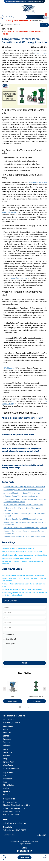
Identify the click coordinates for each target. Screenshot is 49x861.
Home (5, 729)
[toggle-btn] (40, 17)
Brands (6, 736)
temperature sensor (9, 212)
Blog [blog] (10, 29)
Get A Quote (24, 857)
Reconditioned (11, 639)
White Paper (8, 765)
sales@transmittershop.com (16, 1)
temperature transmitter (18, 278)
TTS (4, 775)
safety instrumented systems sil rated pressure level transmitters (24, 555)
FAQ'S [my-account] (40, 1)
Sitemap (6, 755)
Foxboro (6, 788)
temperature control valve (38, 182)
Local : (11, 811)
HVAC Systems (9, 368)
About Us (7, 732)
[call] (4, 857)
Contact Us (7, 752)
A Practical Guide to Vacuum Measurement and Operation (22, 589)
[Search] (20, 25)
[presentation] (14, 651)
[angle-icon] (4, 689)
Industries (7, 745)
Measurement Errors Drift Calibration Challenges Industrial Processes (22, 562)
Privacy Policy (8, 762)
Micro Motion (8, 785)
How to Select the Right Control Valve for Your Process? (23, 505)
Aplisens (6, 791)
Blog (5, 759)
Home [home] (4, 29)
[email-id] (45, 17)
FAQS (5, 749)
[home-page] (28, 9)
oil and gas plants (40, 53)
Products (7, 739)
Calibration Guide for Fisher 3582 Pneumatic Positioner (23, 519)
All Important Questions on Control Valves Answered (22, 493)
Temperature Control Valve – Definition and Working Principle (25, 528)
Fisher (5, 794)
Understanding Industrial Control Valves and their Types (23, 490)
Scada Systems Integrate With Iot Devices (16, 558)
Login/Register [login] (32, 1)
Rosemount (8, 779)
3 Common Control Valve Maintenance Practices (21, 496)
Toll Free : (14, 808)
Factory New (10, 634)
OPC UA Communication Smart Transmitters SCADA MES (22, 552)
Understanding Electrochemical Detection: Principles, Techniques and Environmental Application (24, 593)
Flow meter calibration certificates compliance (18, 549)
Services (6, 742)
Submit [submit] (24, 663)
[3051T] (12, 689)
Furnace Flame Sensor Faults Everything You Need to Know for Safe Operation (24, 579)
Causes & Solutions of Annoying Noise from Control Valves (24, 487)
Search (44, 25)
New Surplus (10, 644)
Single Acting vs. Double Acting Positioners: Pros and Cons (24, 536)
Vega (5, 782)
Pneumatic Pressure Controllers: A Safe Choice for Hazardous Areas (23, 585)
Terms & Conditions (11, 768)
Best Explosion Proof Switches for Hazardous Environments (23, 575)
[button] (20, 707)
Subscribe (41, 834)
